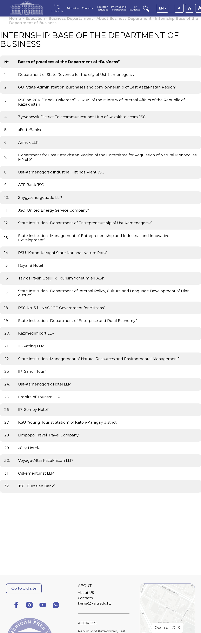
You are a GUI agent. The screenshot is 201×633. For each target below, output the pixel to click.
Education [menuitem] (88, 8)
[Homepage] (26, 8)
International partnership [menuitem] (119, 8)
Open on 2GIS (167, 627)
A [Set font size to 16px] (179, 8)
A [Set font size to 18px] (189, 8)
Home (15, 18)
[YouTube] (42, 606)
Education (35, 18)
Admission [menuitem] (73, 8)
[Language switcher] (162, 8)
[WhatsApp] (56, 606)
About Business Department (124, 18)
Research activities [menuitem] (102, 8)
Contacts (85, 598)
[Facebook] (16, 606)
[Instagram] (29, 606)
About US (86, 593)
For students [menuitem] (135, 8)
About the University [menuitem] (57, 8)
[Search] (146, 11)
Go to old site (23, 588)
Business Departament (70, 18)
